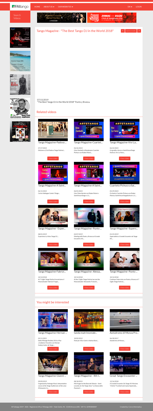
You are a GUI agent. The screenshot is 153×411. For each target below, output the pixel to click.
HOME (38, 6)
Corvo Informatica (135, 407)
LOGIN (139, 7)
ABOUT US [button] (49, 7)
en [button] (130, 7)
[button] (53, 130)
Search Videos (17, 17)
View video (53, 158)
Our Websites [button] (65, 7)
